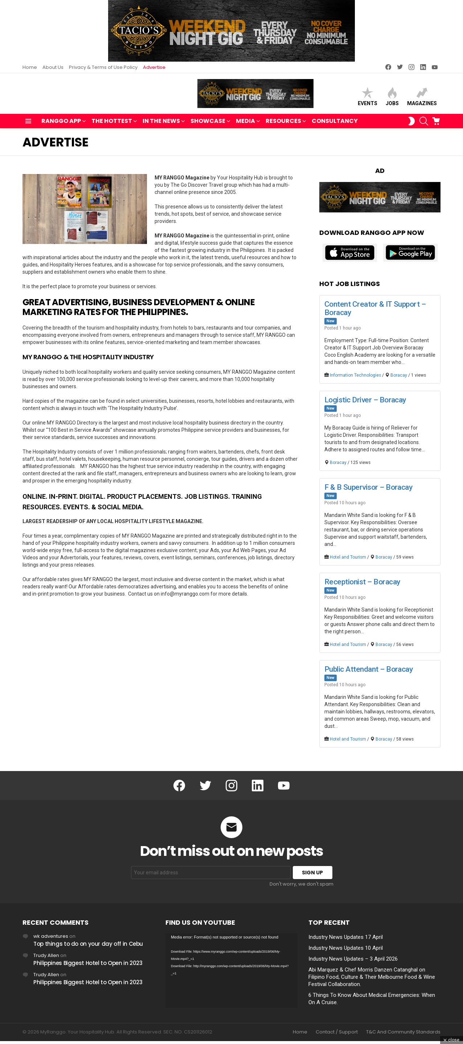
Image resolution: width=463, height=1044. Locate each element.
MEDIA (245, 125)
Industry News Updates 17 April (345, 940)
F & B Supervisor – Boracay (368, 490)
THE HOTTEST (111, 125)
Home (29, 67)
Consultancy (335, 124)
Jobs (392, 98)
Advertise (154, 67)
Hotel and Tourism (348, 560)
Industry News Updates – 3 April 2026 (353, 962)
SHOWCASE (207, 125)
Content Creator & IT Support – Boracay (375, 311)
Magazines (422, 98)
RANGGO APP (61, 125)
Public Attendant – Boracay (368, 672)
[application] (231, 974)
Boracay (398, 378)
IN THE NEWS (161, 125)
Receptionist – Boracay (362, 585)
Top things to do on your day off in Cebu (88, 947)
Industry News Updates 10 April (345, 951)
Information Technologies (355, 378)
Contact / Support (337, 1035)
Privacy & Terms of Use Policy (103, 67)
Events (367, 98)
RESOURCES (283, 125)
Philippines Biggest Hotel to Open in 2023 (88, 966)
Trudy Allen (46, 958)
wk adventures (50, 939)
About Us (52, 67)
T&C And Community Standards (403, 1035)
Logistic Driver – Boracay (365, 402)
